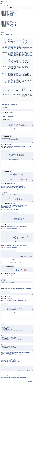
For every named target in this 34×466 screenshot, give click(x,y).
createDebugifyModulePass (13, 66)
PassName (24, 315)
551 (7, 203)
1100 (7, 224)
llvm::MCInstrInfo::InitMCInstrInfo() (7, 358)
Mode (28, 39)
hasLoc (9, 46)
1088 (7, 243)
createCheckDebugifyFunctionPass (14, 78)
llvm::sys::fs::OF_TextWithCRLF (15, 315)
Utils (7, 5)
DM (22, 87)
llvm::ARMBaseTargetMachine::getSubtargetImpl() (10, 375)
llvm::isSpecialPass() (8, 298)
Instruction (16, 46)
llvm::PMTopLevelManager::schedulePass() (18, 377)
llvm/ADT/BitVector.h (9, 11)
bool (6, 39)
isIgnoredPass (10, 82)
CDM (22, 90)
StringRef (26, 40)
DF (22, 94)
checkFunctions (11, 47)
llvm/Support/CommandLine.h (10, 24)
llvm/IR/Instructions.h (9, 20)
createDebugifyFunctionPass (13, 69)
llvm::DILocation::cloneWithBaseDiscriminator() (9, 355)
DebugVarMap (10, 59)
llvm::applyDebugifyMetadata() (10, 129)
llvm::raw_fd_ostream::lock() (24, 313)
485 (7, 183)
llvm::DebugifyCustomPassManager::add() (13, 228)
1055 (7, 259)
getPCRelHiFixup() (29, 356)
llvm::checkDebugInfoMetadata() (12, 167)
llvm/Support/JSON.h (9, 26)
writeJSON (9, 62)
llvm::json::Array (11, 50)
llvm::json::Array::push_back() (6, 165)
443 (7, 161)
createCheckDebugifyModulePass (14, 73)
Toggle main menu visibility (1, 3)
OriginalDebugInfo (13, 226)
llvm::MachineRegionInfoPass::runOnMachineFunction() (11, 361)
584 (7, 312)
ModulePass (4, 66)
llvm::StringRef (11, 67)
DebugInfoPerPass (11, 40)
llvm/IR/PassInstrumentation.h (11, 22)
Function (15, 39)
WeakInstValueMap (24, 53)
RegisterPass (9, 87)
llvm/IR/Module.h (8, 21)
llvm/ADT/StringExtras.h (10, 12)
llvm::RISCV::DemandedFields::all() (12, 352)
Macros (27, 6)
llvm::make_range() (4, 131)
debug (23, 88)
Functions (29, 6)
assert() (17, 129)
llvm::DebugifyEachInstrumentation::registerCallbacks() (16, 132)
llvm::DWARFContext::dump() (6, 356)
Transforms (4, 5)
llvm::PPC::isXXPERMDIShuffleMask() (23, 376)
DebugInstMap (20, 52)
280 (7, 128)
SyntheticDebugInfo (15, 131)
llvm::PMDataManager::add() (11, 372)
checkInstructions (11, 52)
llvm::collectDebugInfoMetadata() (25, 129)
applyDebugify (10, 39)
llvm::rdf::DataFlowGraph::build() (22, 372)
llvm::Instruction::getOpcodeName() (7, 187)
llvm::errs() (17, 313)
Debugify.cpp (12, 112)
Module (15, 42)
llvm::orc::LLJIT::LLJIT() (5, 377)
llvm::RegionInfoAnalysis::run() (20, 359)
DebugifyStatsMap (19, 74)
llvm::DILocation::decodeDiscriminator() (25, 355)
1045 (7, 273)
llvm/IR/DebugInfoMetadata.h (10, 16)
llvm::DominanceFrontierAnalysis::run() (8, 359)
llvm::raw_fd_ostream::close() (10, 313)
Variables (32, 6)
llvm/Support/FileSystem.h (10, 25)
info (25, 88)
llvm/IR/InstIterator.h (9, 19)
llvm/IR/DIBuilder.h (9, 14)
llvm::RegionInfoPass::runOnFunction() (8, 360)
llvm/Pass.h (7, 23)
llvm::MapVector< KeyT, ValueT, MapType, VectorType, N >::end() (16, 163)
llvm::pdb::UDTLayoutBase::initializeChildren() (9, 376)
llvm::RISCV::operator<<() (18, 358)
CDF (22, 97)
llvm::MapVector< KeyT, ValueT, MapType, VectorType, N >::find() (12, 164)
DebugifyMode (24, 39)
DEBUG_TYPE (7, 34)
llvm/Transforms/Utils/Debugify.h (11, 10)
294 (7, 144)
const (12, 46)
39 (7, 112)
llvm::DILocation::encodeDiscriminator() (19, 356)
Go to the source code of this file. (6, 29)
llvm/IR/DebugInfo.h (9, 15)
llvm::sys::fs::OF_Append (5, 315)
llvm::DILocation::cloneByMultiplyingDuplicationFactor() (11, 354)
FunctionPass (3, 69)
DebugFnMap (19, 47)
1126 (7, 296)
